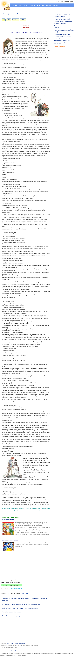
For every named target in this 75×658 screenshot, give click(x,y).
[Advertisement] (26, 563)
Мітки (38, 5)
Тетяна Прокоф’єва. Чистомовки (11, 612)
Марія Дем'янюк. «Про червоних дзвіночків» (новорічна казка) (20, 608)
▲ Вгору (14, 5)
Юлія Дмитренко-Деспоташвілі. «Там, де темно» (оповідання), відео (21, 604)
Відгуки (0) (15, 19)
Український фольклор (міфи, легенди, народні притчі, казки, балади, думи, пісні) (62, 36)
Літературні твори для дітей (62, 19)
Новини (32, 5)
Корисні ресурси (13, 650)
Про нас (55, 5)
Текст (8, 19)
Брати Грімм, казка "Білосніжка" (16, 643)
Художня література (59, 16)
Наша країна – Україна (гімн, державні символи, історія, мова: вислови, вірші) (63, 42)
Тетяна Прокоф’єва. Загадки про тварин (13, 616)
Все (4, 19)
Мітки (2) (22, 19)
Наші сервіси (46, 5)
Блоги (20, 5)
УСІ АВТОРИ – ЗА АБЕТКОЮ (62, 14)
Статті (26, 5)
